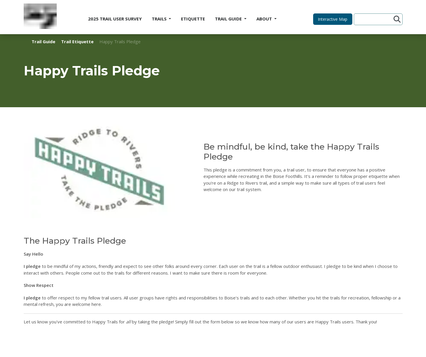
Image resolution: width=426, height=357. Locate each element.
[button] (332, 19)
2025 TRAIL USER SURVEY (115, 19)
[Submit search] (397, 19)
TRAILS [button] (160, 19)
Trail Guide (43, 41)
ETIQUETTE (193, 19)
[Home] (40, 17)
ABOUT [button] (264, 19)
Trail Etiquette (77, 41)
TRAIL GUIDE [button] (229, 19)
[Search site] (375, 19)
